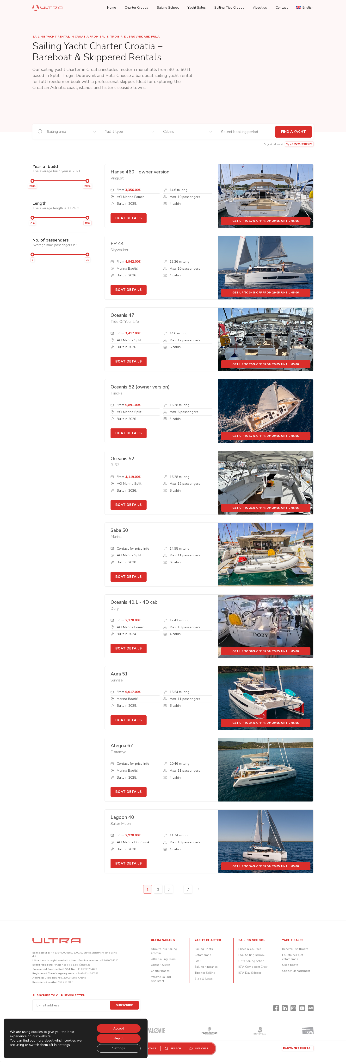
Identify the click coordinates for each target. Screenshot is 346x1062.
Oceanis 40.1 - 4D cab (134, 602)
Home (111, 7)
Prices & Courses (249, 949)
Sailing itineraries (206, 967)
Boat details (128, 218)
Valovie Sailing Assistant (161, 979)
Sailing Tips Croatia (229, 7)
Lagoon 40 (122, 817)
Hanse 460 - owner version (140, 172)
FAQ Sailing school (251, 955)
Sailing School (168, 7)
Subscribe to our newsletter (58, 995)
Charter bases (160, 971)
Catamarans (203, 955)
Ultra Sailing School (252, 961)
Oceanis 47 (122, 315)
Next (198, 889)
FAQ (198, 961)
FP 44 (117, 243)
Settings (118, 1048)
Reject (118, 1038)
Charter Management (296, 971)
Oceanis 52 (122, 458)
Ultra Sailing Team (163, 959)
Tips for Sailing (205, 973)
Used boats (290, 965)
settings (64, 1045)
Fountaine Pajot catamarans (292, 957)
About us (260, 7)
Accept (118, 1028)
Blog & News (204, 979)
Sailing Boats (204, 949)
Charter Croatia (136, 7)
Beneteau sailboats (295, 949)
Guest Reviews (161, 965)
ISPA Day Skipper (249, 973)
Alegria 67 (122, 745)
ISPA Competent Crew (252, 967)
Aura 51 (119, 674)
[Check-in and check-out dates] (246, 132)
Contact (282, 7)
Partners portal (297, 1048)
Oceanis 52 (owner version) (140, 387)
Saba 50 (119, 530)
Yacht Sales (196, 7)
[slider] (32, 181)
